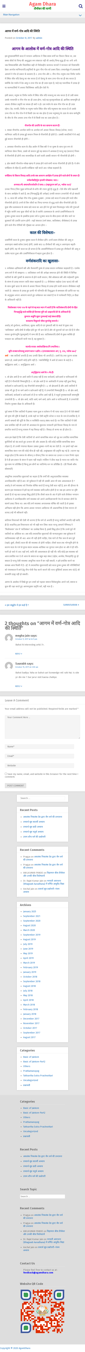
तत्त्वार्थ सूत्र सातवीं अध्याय (34, 821)
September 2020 (31, 920)
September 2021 (31, 916)
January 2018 (29, 1014)
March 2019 (29, 962)
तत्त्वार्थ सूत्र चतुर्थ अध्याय (33, 831)
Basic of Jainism (31, 1057)
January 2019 (29, 972)
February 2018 (30, 1009)
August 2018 (29, 986)
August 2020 (29, 925)
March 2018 (29, 1004)
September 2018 (31, 981)
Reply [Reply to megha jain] (18, 654)
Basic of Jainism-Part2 (34, 1061)
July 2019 (28, 944)
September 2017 (31, 1032)
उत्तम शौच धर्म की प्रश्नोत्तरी (34, 836)
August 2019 (29, 939)
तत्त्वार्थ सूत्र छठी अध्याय (33, 826)
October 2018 (30, 976)
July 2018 (28, 990)
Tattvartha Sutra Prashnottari (38, 1075)
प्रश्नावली (26, 1085)
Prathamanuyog (31, 1071)
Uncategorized (30, 1080)
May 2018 (28, 995)
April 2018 (28, 1000)
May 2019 (28, 953)
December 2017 (31, 1018)
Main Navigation (42, 15)
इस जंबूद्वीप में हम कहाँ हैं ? (17, 605)
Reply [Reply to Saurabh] (18, 686)
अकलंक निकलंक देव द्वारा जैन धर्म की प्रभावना (42, 817)
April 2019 (28, 958)
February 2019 (30, 967)
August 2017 (29, 1037)
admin (39, 38)
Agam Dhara (42, 4)
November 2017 (31, 1023)
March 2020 (29, 930)
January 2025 (29, 911)
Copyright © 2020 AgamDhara (15, 1348)
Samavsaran (71, 605)
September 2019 (31, 934)
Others (26, 1066)
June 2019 (28, 948)
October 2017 (30, 1028)
